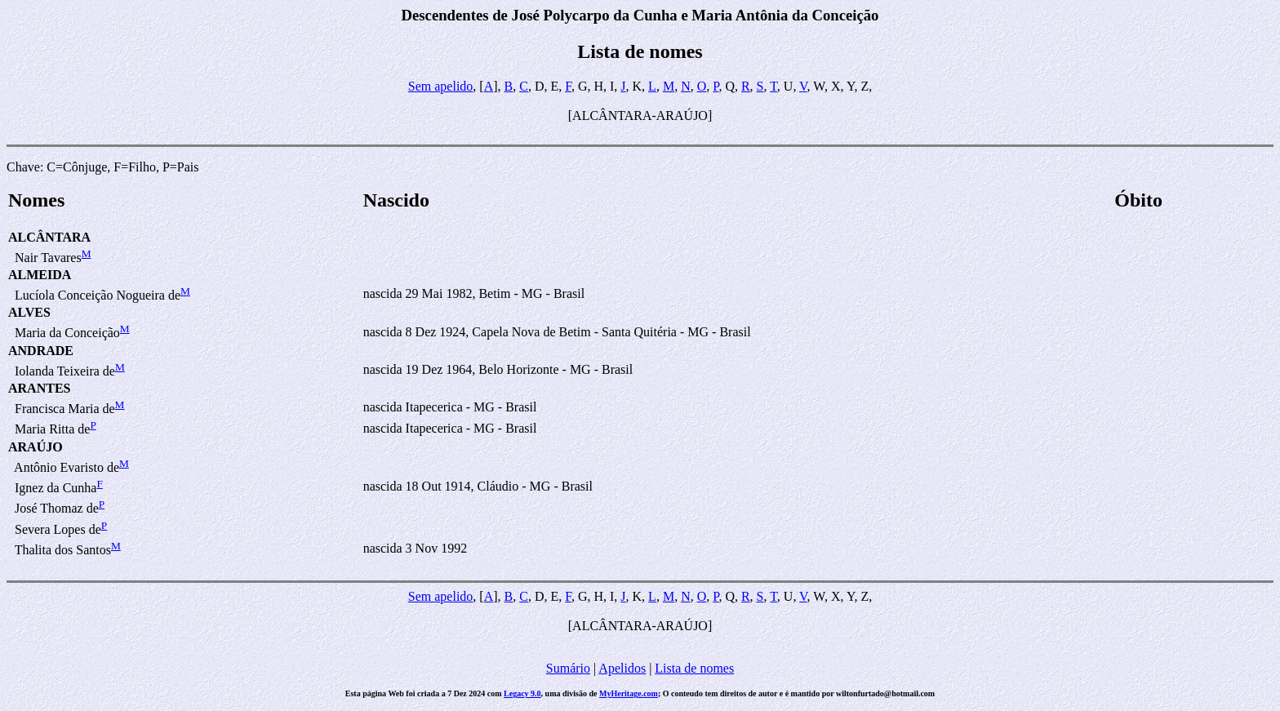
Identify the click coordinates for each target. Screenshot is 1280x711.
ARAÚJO (35, 447)
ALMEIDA (39, 275)
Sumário (568, 668)
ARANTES (39, 388)
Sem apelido (440, 86)
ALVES (29, 312)
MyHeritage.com (628, 693)
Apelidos (622, 668)
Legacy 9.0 (522, 693)
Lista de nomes (694, 668)
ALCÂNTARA (49, 237)
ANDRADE (40, 351)
